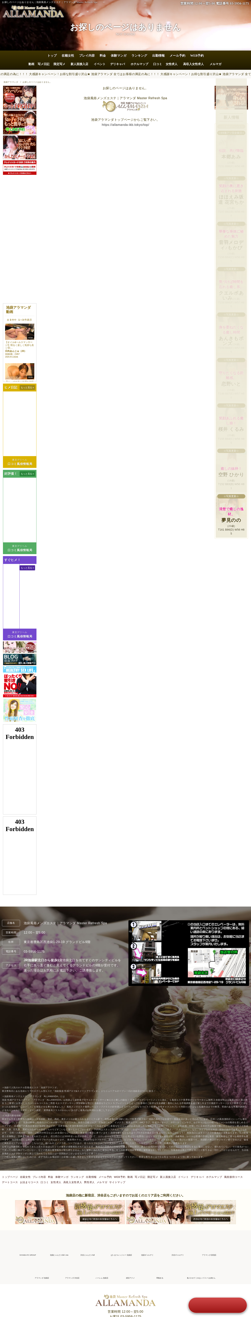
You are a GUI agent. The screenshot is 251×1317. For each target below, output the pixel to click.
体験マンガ (118, 55)
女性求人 (171, 64)
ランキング (139, 55)
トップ (52, 55)
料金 (103, 55)
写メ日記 (43, 64)
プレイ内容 (87, 55)
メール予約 (177, 55)
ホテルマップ (139, 64)
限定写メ (59, 64)
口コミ (157, 64)
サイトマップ (117, 1182)
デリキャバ (117, 64)
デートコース (10, 1182)
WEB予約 (197, 55)
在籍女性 (68, 55)
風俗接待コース (233, 1176)
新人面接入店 (79, 64)
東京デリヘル (19, 459)
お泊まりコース (29, 1182)
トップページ (10, 1176)
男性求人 (89, 1182)
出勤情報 (158, 55)
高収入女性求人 (193, 64)
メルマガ (215, 64)
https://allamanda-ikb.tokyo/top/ (125, 124)
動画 (31, 64)
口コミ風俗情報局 (20, 464)
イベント (99, 64)
